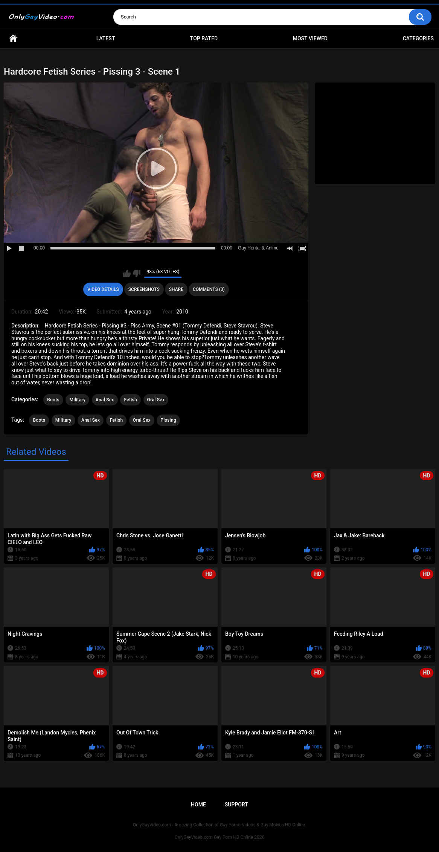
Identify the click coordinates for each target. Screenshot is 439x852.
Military (77, 399)
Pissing (168, 420)
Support (236, 805)
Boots (53, 399)
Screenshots (144, 289)
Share (176, 289)
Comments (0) (209, 289)
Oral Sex (156, 399)
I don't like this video (136, 273)
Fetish (130, 399)
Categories (418, 38)
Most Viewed (310, 38)
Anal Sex (105, 399)
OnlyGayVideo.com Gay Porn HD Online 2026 (219, 837)
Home (13, 38)
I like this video (127, 273)
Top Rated (204, 38)
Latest (105, 38)
